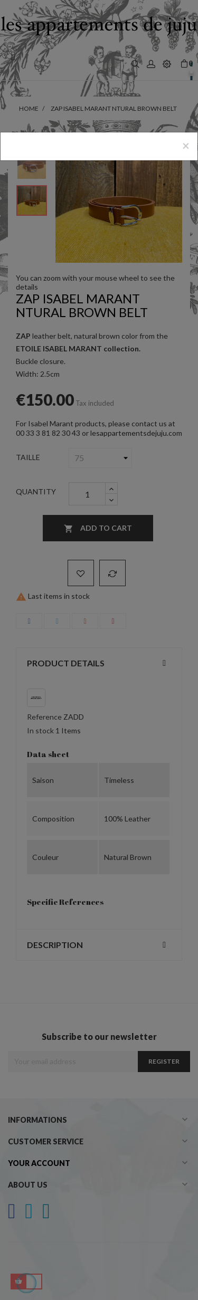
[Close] (186, 145)
